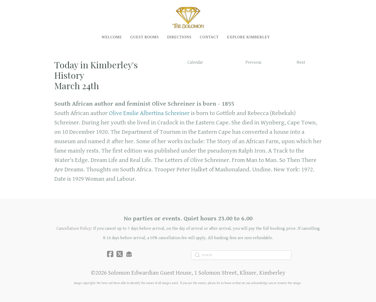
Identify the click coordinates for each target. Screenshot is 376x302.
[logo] (188, 17)
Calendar (195, 62)
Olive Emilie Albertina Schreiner (149, 113)
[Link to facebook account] (110, 253)
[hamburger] (31, 8)
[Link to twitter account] (119, 253)
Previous (253, 62)
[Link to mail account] (129, 253)
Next (301, 62)
